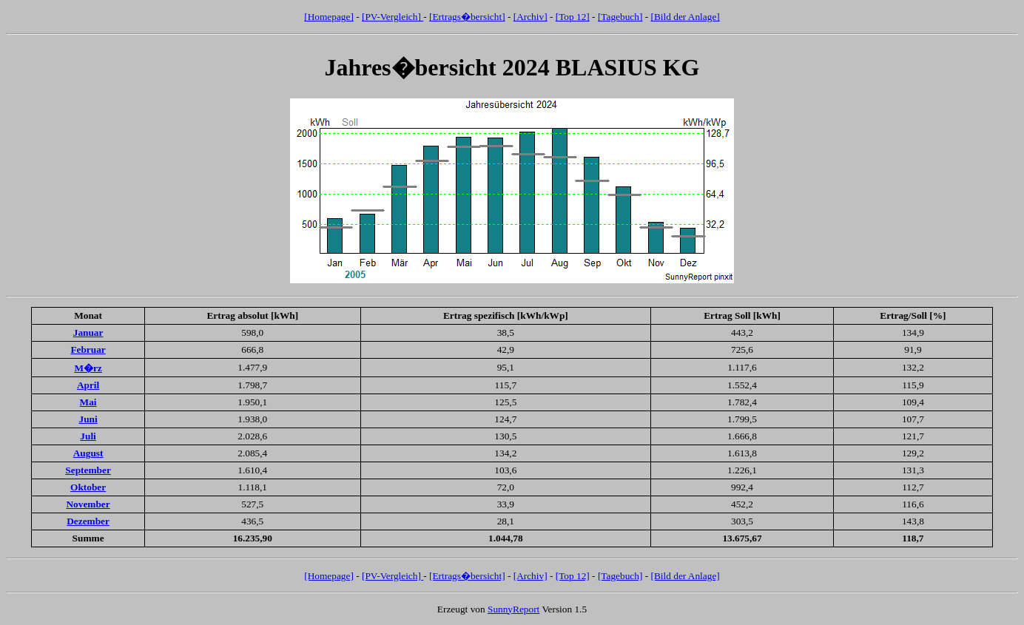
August (88, 453)
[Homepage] (329, 16)
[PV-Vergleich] (392, 16)
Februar (87, 349)
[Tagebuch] (620, 16)
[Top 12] (573, 16)
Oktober (88, 487)
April (88, 385)
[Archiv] (530, 16)
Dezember (88, 521)
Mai (88, 402)
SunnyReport (513, 609)
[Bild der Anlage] (684, 16)
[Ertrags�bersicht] (467, 16)
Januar (88, 332)
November (88, 504)
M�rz (87, 368)
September (87, 470)
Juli (87, 436)
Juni (87, 419)
